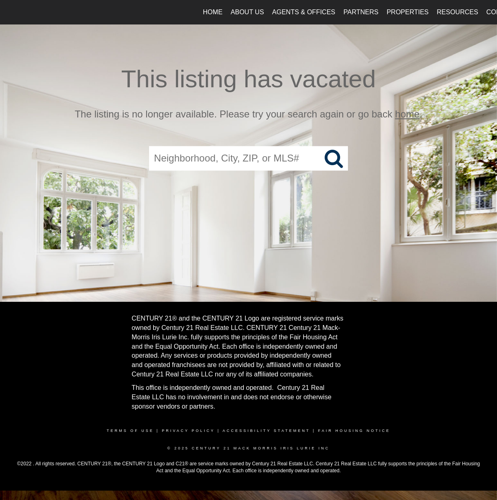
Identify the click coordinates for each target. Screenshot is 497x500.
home (407, 113)
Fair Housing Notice (354, 431)
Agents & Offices (303, 12)
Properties (408, 12)
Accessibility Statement (266, 431)
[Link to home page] (10, 12)
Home (213, 12)
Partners (361, 12)
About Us (247, 12)
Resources (457, 12)
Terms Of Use (130, 431)
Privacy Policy (188, 431)
